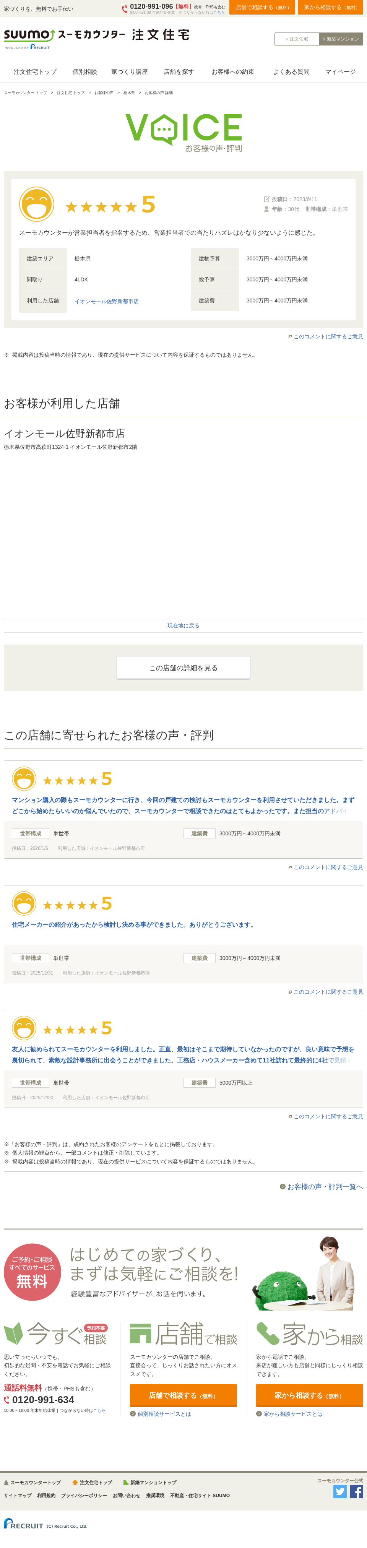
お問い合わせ (126, 1495)
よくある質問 (291, 71)
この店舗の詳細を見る (183, 668)
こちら (219, 12)
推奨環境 (155, 1495)
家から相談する (332, 7)
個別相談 (85, 71)
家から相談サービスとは (293, 1413)
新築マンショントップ (153, 1482)
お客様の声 (104, 93)
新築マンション (343, 39)
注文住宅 (299, 39)
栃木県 (129, 93)
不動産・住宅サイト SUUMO (200, 1495)
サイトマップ (17, 1495)
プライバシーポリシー (84, 1495)
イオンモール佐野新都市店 (107, 301)
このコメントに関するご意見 (328, 336)
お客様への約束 (232, 71)
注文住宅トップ (35, 71)
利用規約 (46, 1495)
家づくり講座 (129, 71)
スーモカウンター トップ (25, 93)
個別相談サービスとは (164, 1413)
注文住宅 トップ (71, 93)
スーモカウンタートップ (35, 1482)
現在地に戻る (183, 625)
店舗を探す (179, 71)
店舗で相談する (264, 7)
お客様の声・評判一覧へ (325, 1186)
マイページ (340, 71)
